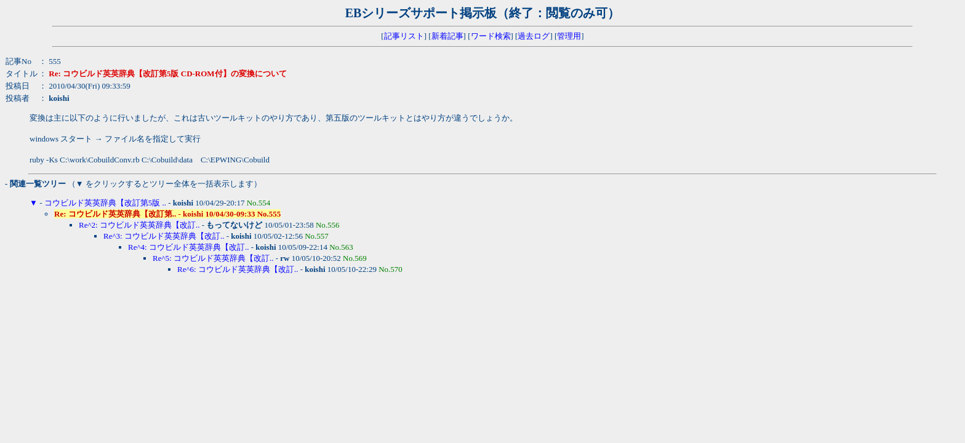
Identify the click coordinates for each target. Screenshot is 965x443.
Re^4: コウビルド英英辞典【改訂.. (188, 247)
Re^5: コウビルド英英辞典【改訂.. (213, 258)
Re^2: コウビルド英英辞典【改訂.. (139, 224)
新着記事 (447, 36)
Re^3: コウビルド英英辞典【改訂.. (163, 236)
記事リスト (404, 36)
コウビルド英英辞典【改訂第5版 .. (105, 202)
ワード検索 (491, 36)
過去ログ (534, 36)
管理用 (569, 36)
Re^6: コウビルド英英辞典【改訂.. (237, 269)
